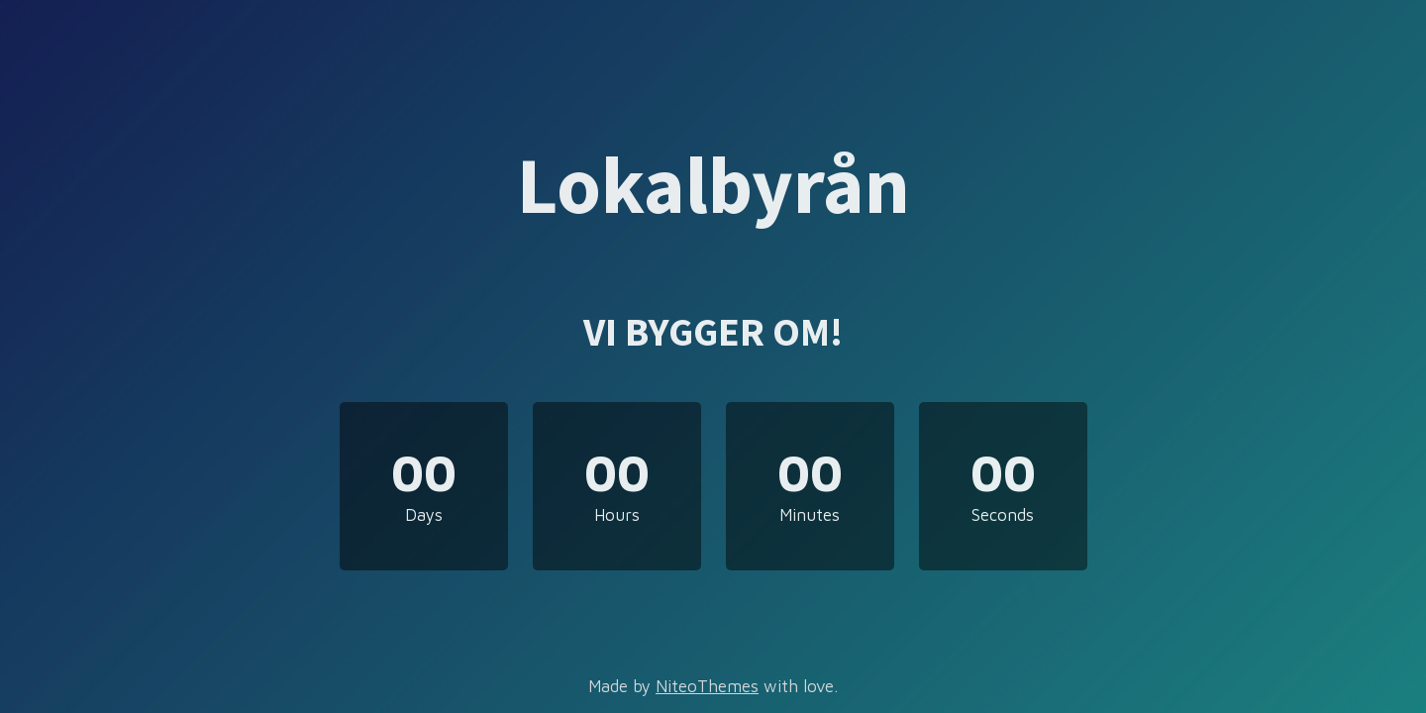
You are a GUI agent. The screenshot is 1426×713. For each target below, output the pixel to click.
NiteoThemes (707, 686)
